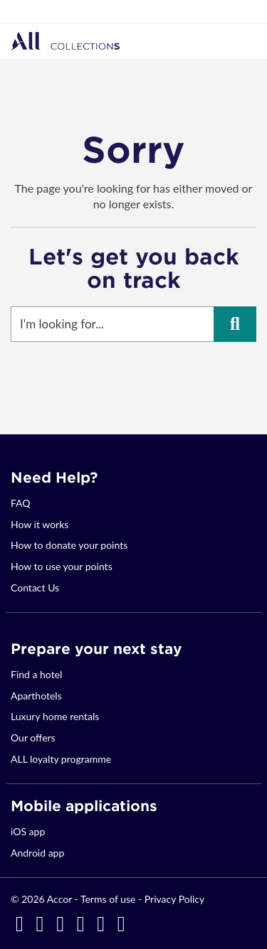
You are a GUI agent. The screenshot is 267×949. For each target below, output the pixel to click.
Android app (37, 853)
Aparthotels (36, 696)
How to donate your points (69, 545)
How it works (39, 524)
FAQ (21, 503)
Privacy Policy (174, 899)
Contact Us (35, 587)
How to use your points (61, 566)
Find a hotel (36, 674)
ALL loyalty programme (61, 759)
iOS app (28, 831)
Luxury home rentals (55, 716)
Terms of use (107, 899)
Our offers (33, 737)
